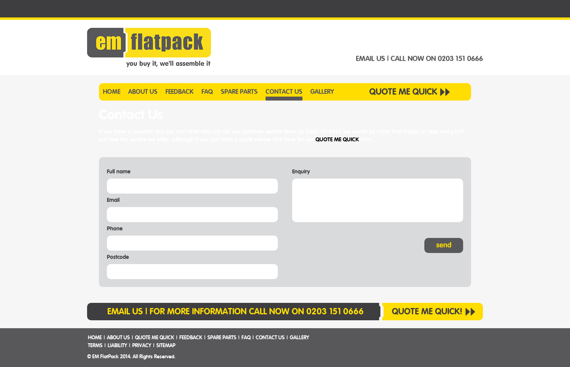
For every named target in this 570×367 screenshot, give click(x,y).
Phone (115, 229)
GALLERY (322, 92)
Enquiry (301, 172)
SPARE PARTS (239, 92)
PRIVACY (141, 345)
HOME (111, 92)
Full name (119, 172)
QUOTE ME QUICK (403, 91)
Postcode (118, 257)
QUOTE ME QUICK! (427, 311)
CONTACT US (284, 92)
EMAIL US (370, 59)
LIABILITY (117, 345)
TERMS (95, 345)
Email (113, 200)
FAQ (207, 92)
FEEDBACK (179, 92)
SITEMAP (165, 345)
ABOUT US (143, 92)
